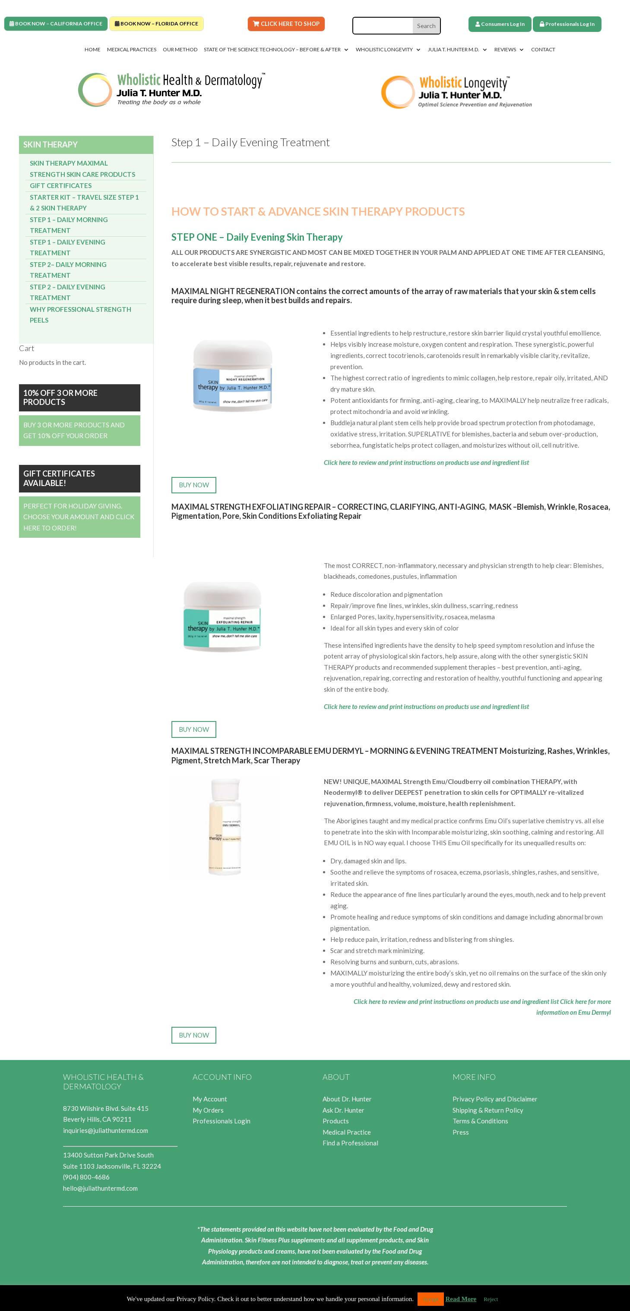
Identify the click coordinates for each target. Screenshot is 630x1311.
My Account (210, 1099)
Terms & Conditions (480, 1121)
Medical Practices (131, 50)
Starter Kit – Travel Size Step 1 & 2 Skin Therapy (84, 202)
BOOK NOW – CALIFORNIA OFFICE (55, 23)
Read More (460, 1298)
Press (461, 1132)
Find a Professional (350, 1143)
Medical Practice (347, 1132)
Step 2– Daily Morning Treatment (68, 269)
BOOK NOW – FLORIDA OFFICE (156, 23)
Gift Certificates (61, 185)
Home (93, 50)
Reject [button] (491, 1299)
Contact (543, 50)
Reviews (505, 50)
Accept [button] (431, 1299)
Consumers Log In (500, 24)
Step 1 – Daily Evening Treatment (67, 247)
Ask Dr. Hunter (343, 1110)
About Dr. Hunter (347, 1099)
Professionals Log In (567, 24)
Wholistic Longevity (384, 50)
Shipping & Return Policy (488, 1110)
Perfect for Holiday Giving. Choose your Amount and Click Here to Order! (78, 517)
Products (336, 1121)
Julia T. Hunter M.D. (453, 50)
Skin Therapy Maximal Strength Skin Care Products (82, 168)
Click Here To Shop (286, 23)
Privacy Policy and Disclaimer (495, 1099)
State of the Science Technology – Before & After (272, 50)
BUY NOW (194, 485)
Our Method (180, 50)
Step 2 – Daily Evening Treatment (67, 292)
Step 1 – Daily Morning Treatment (69, 225)
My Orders (208, 1110)
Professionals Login (221, 1121)
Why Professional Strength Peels (80, 314)
